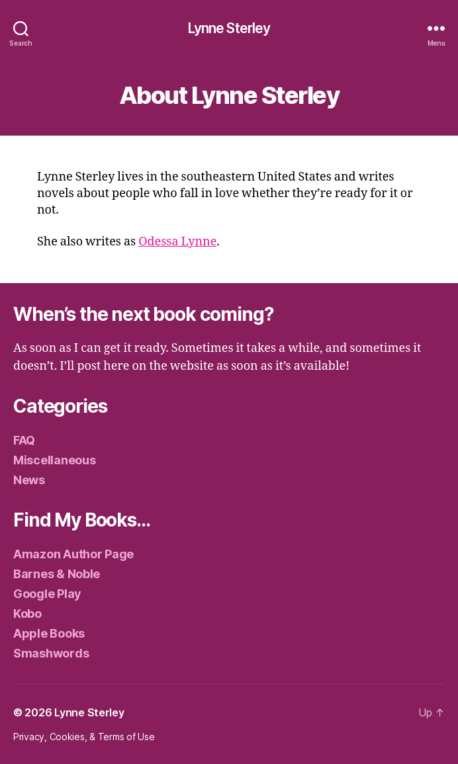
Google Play (47, 594)
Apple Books (49, 633)
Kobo (27, 613)
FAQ (24, 440)
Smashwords (51, 653)
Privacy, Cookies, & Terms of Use (83, 736)
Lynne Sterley (229, 28)
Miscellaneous (54, 460)
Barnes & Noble (56, 574)
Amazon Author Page (73, 554)
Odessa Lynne (177, 241)
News (29, 480)
